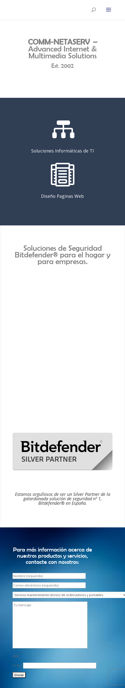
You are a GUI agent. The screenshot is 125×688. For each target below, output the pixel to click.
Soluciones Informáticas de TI (62, 151)
